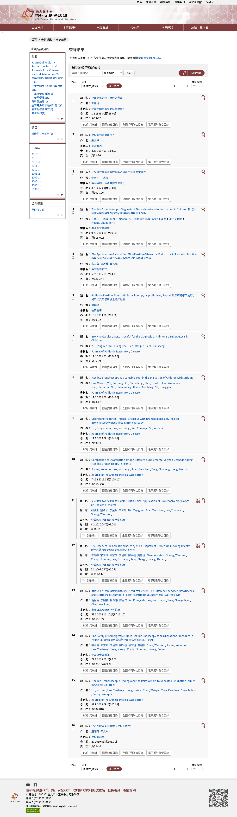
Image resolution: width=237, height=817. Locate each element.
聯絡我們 (180, 2)
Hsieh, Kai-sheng (155, 346)
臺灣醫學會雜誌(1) (42, 109)
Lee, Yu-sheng (121, 469)
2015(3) (36, 162)
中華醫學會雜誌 (100, 655)
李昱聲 (113, 510)
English (210, 2)
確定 (129, 73)
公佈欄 (134, 28)
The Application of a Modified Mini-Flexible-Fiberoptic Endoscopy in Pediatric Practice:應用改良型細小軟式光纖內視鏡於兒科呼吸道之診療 (144, 256)
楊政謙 (114, 600)
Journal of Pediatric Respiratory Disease (115, 351)
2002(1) (36, 181)
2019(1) (36, 154)
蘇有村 (95, 177)
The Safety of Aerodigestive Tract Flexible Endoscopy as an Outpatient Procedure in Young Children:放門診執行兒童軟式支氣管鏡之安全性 (142, 638)
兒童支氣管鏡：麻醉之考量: (107, 98)
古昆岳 (95, 600)
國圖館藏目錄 (110, 124)
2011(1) (36, 166)
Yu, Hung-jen (163, 387)
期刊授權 (70, 28)
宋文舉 (95, 140)
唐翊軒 (95, 731)
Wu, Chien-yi (139, 428)
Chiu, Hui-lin (152, 383)
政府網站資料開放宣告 (89, 790)
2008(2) (36, 173)
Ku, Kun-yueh (136, 600)
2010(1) (36, 170)
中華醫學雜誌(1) (40, 97)
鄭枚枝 (132, 555)
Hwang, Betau (155, 559)
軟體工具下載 (199, 28)
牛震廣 (104, 177)
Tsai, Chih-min (100, 387)
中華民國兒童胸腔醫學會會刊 (108, 109)
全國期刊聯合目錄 (133, 124)
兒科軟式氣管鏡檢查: (103, 135)
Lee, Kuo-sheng (156, 600)
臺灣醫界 (96, 146)
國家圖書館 (195, 2)
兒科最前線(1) (39, 101)
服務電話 (113, 790)
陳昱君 (123, 600)
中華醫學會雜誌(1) (42, 94)
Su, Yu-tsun (175, 219)
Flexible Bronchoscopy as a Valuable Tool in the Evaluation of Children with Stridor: (142, 377)
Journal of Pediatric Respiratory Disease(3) (45, 64)
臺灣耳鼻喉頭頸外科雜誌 (105, 610)
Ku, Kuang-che (118, 346)
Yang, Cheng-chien (178, 600)
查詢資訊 (37, 28)
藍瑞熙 (95, 305)
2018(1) (36, 158)
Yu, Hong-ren (136, 219)
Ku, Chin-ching (134, 383)
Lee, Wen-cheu (171, 383)
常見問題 (167, 28)
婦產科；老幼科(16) (43, 133)
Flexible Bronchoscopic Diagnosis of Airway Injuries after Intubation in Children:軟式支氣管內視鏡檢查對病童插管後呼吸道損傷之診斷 (143, 211)
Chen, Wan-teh (155, 555)
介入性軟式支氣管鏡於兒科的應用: (111, 726)
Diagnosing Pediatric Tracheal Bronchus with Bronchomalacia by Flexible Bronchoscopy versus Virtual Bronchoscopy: (135, 420)
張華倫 (113, 555)
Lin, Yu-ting (98, 690)
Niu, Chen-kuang (156, 219)
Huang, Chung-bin (102, 222)
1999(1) (36, 189)
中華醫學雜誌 (99, 269)
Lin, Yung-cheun (101, 428)
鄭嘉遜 (95, 103)
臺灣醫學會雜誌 (100, 228)
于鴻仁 (95, 219)
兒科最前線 (97, 737)
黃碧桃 (114, 264)
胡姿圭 (95, 510)
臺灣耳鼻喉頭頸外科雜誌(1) (47, 105)
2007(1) (36, 177)
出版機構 (102, 28)
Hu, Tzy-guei (136, 510)
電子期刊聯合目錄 (158, 124)
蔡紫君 (104, 510)
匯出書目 (114, 86)
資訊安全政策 (60, 790)
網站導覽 (165, 2)
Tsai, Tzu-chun (154, 510)
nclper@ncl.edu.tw (149, 58)
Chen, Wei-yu (151, 690)
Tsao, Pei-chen (140, 469)
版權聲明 (129, 790)
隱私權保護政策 (37, 790)
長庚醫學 (96, 310)
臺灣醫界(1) (38, 113)
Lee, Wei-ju (136, 346)
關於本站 (151, 2)
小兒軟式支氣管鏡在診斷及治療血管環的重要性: (119, 172)
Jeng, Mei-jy (179, 469)
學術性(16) (37, 209)
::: (132, 2)
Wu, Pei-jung (115, 383)
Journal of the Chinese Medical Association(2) (45, 72)
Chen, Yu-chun (100, 604)
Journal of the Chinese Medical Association (117, 475)
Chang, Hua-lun (100, 559)
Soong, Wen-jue (101, 469)
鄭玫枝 (104, 264)
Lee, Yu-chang (121, 428)
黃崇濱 (123, 219)
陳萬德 (95, 555)
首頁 (139, 2)
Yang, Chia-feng (160, 469)
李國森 (104, 600)
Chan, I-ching (188, 690)
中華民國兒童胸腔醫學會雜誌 (108, 520)
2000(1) (36, 185)
